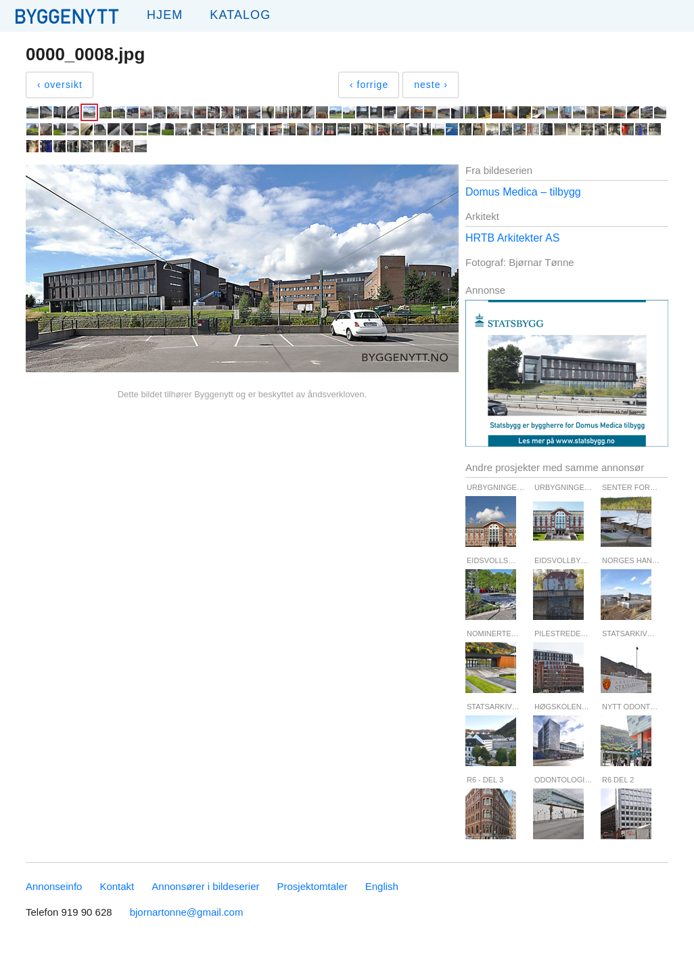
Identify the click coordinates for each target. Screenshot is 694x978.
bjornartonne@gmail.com (187, 912)
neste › (431, 84)
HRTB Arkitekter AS (512, 238)
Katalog (240, 15)
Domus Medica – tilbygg (523, 192)
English (381, 886)
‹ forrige (369, 84)
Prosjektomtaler (312, 886)
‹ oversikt (60, 84)
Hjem (165, 15)
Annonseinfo (54, 886)
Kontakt (116, 886)
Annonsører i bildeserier (205, 886)
